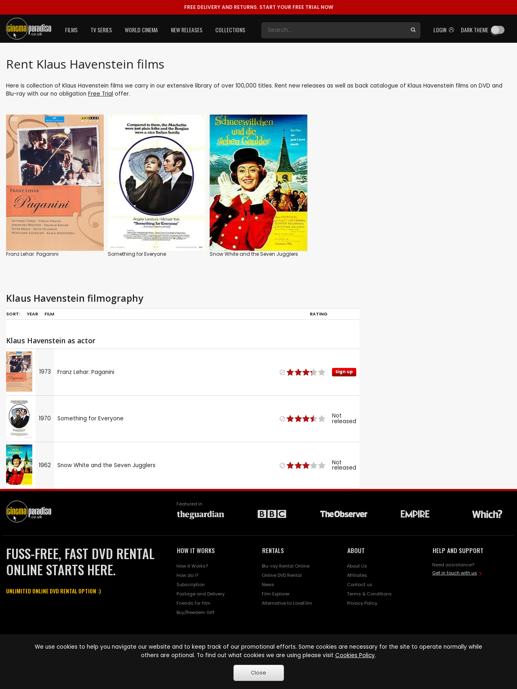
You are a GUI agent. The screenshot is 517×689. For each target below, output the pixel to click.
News (268, 584)
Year (32, 314)
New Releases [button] (186, 29)
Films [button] (71, 29)
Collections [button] (230, 29)
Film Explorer (276, 594)
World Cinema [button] (141, 29)
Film (49, 314)
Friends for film (193, 603)
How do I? (187, 575)
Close (258, 672)
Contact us (359, 584)
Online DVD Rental (282, 575)
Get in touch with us (454, 573)
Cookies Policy (355, 655)
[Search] (333, 30)
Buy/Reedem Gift (195, 612)
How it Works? (192, 566)
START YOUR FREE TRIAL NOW (258, 7)
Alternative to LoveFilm (287, 603)
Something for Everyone (137, 254)
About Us (357, 566)
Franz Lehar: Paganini (32, 254)
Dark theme (474, 29)
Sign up (344, 372)
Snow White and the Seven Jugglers (254, 254)
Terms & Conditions (369, 594)
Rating (319, 314)
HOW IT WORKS (196, 550)
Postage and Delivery (201, 594)
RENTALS (273, 550)
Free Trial (100, 94)
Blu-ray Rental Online (285, 566)
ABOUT (356, 550)
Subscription (191, 584)
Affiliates (357, 575)
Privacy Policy (362, 603)
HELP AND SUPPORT (458, 550)
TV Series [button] (101, 29)
